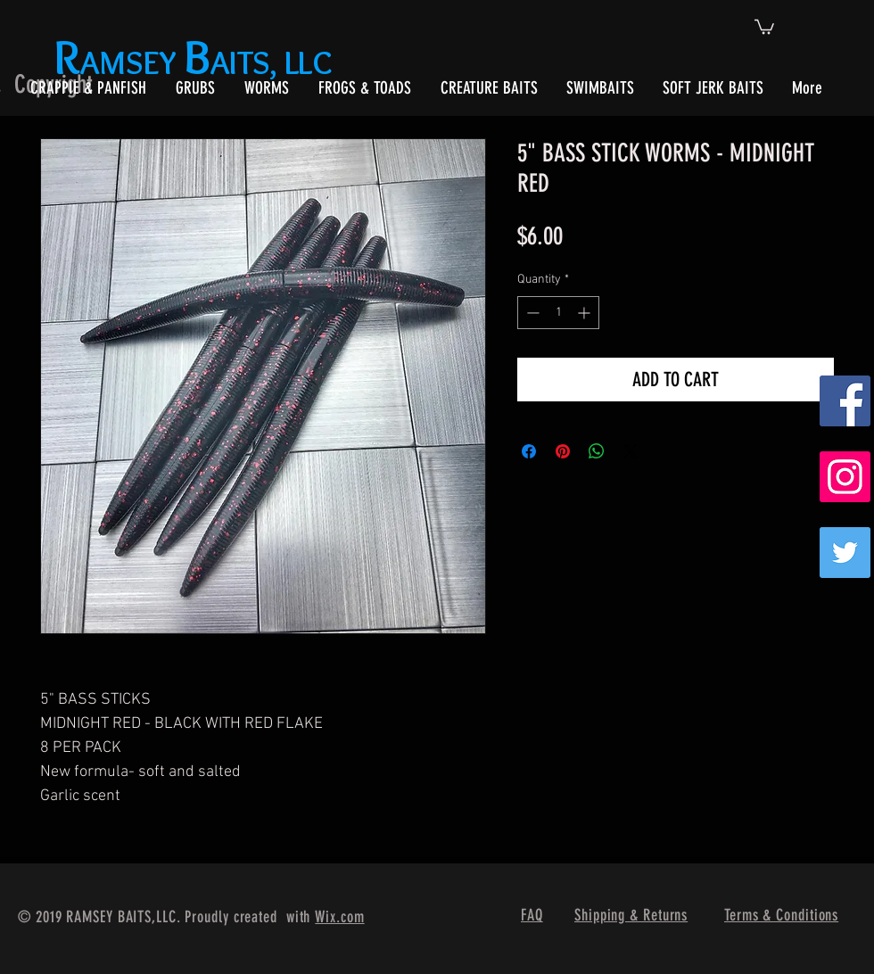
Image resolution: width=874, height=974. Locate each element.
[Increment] (585, 312)
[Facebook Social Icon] (845, 401)
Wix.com (339, 917)
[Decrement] (531, 312)
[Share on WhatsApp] (596, 451)
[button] (764, 26)
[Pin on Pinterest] (562, 451)
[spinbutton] (558, 312)
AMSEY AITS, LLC (197, 62)
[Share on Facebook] (529, 451)
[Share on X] (630, 451)
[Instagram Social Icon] (845, 476)
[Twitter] (845, 552)
